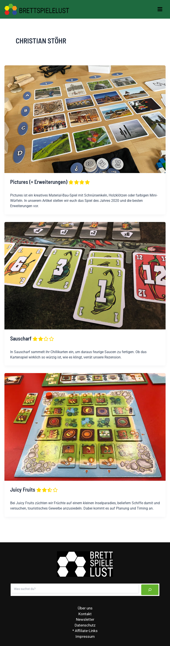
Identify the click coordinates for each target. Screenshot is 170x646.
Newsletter (85, 619)
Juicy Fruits (34, 490)
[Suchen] (149, 589)
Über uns (85, 608)
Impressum (85, 636)
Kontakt (85, 614)
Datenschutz (85, 625)
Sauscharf (32, 338)
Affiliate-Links (86, 630)
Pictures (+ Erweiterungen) (50, 182)
